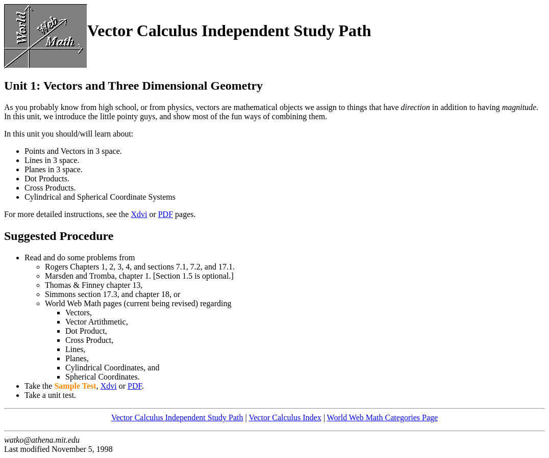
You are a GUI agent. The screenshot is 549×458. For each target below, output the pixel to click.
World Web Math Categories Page (382, 417)
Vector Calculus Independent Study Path (177, 417)
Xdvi (139, 214)
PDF (165, 214)
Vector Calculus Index (284, 417)
